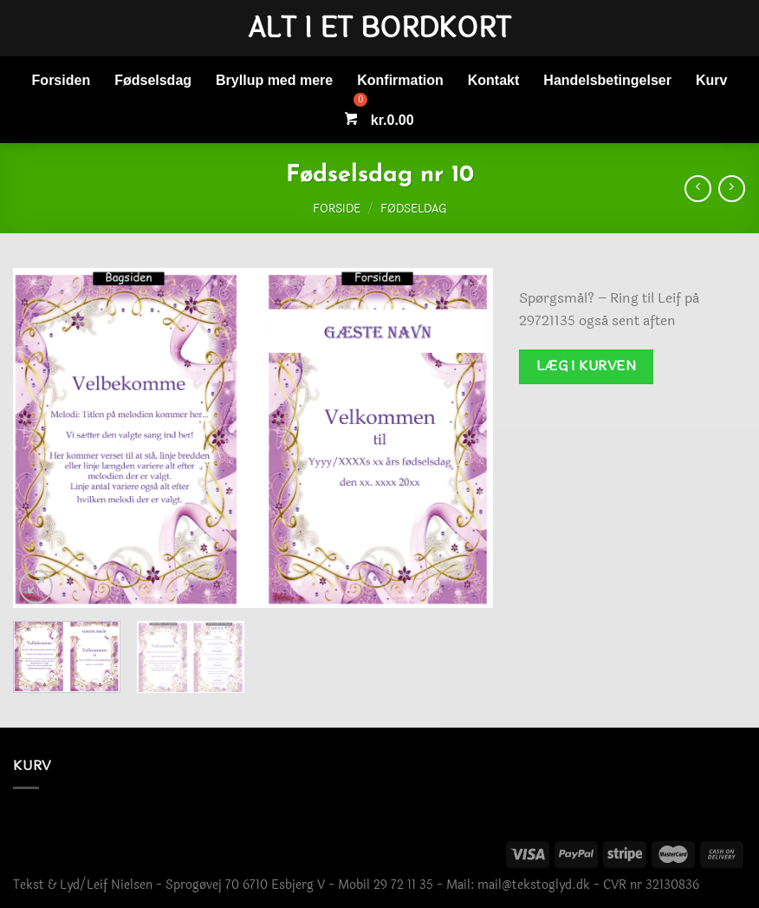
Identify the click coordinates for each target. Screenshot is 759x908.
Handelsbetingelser (607, 80)
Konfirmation (400, 80)
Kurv (711, 80)
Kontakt (494, 80)
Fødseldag (413, 209)
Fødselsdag (152, 80)
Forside (336, 209)
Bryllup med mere (274, 80)
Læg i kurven (586, 366)
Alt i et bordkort (379, 28)
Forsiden (61, 80)
